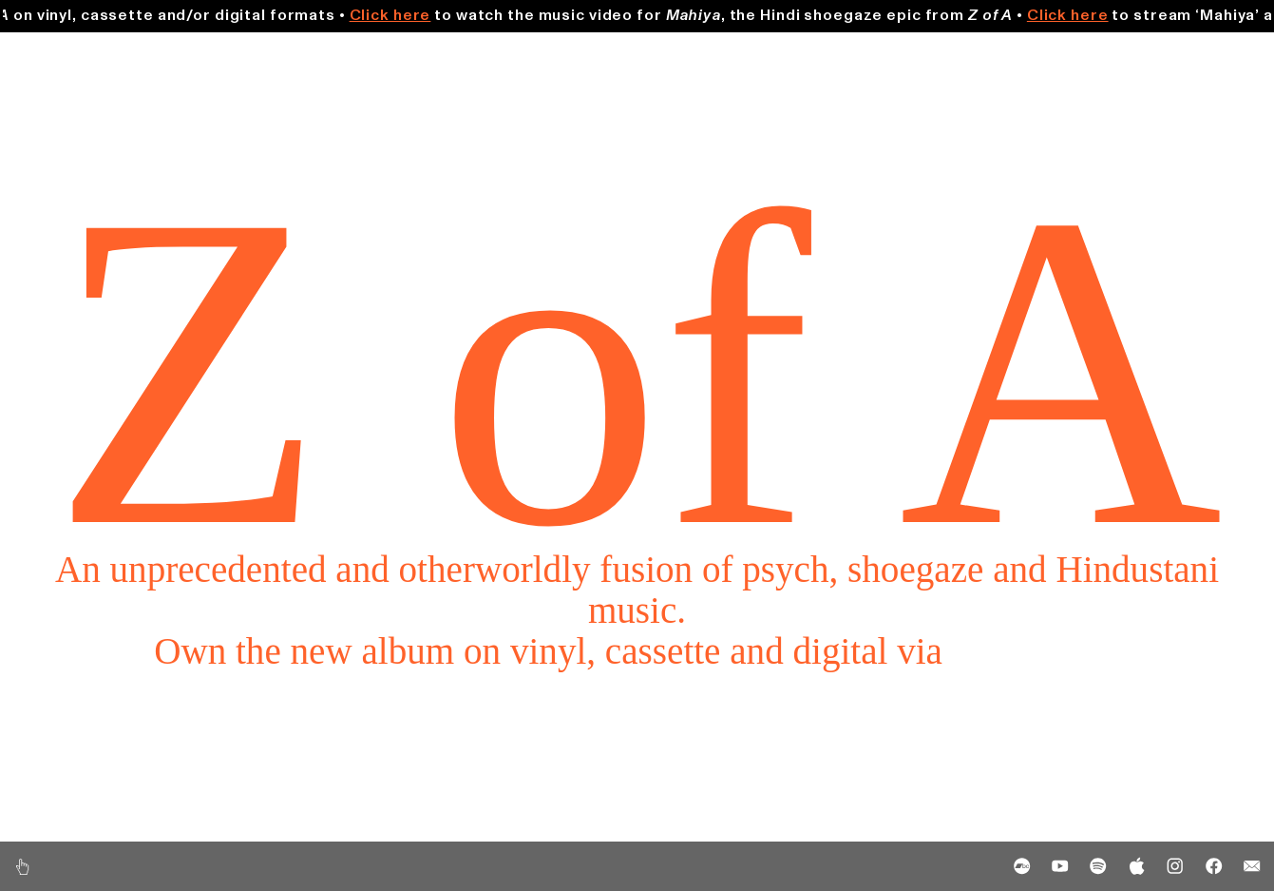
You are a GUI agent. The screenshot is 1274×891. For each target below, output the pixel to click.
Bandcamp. (1036, 650)
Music (77, 55)
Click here (407, 15)
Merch (1192, 55)
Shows (637, 55)
